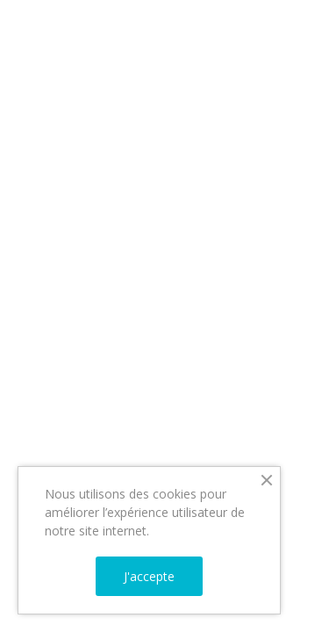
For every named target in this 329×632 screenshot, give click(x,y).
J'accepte (149, 576)
